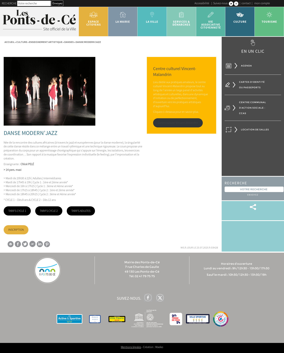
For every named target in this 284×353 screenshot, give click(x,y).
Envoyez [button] (57, 3)
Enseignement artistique (45, 42)
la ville (152, 16)
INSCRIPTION (16, 229)
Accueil (9, 42)
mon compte (262, 3)
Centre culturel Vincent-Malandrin (178, 123)
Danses (69, 42)
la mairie (123, 16)
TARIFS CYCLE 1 (17, 211)
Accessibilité (202, 3)
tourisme (269, 16)
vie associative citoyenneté (211, 19)
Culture (240, 16)
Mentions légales (131, 347)
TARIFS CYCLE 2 (49, 211)
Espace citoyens (93, 17)
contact (246, 3)
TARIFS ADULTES (80, 211)
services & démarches (181, 17)
